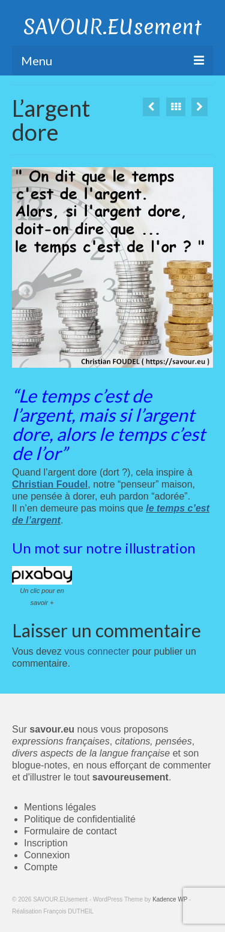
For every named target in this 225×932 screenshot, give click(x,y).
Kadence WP (169, 899)
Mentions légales (60, 807)
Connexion (47, 855)
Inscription (46, 843)
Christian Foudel (50, 484)
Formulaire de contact (70, 831)
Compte (41, 867)
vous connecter (97, 651)
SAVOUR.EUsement (112, 27)
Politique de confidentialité (80, 819)
